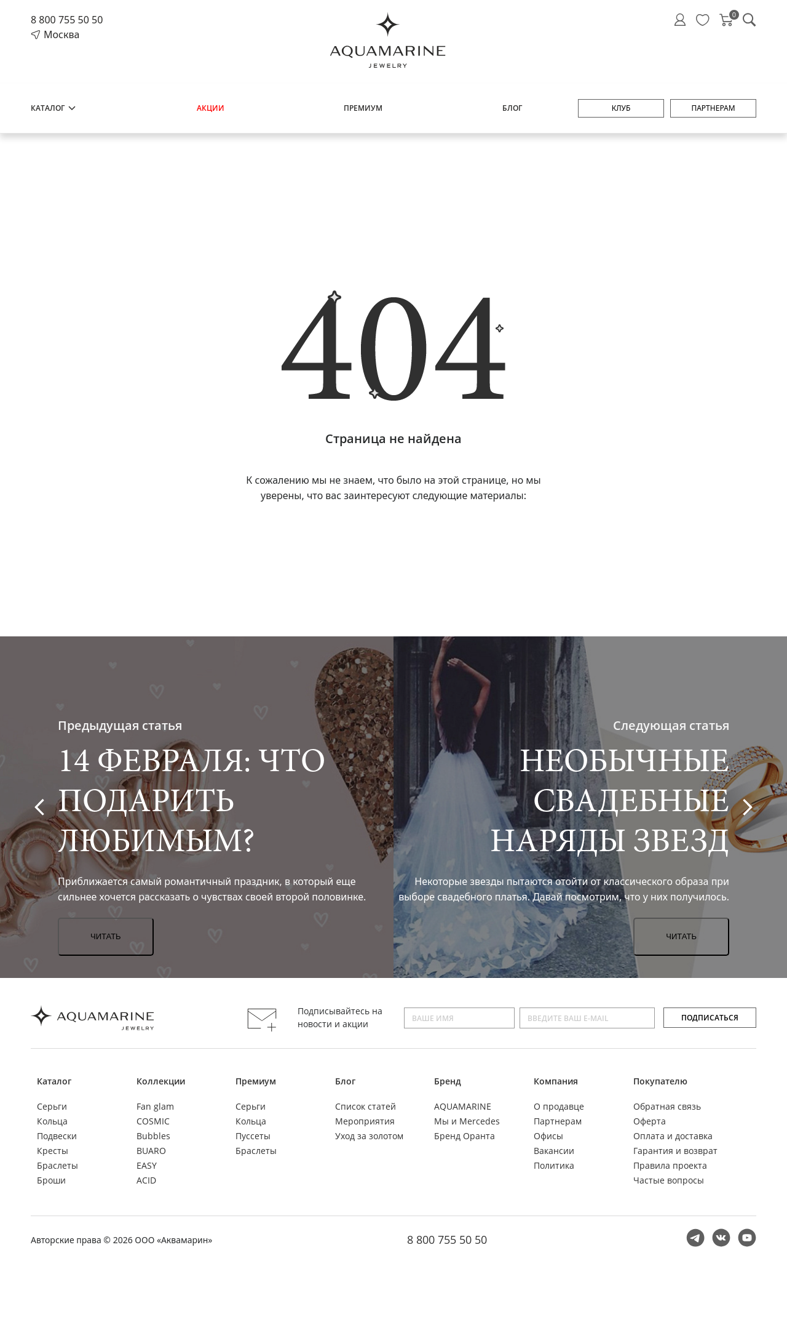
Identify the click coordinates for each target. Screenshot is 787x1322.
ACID (146, 1180)
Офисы (548, 1136)
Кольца (52, 1121)
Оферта (649, 1121)
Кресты (52, 1150)
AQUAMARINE (462, 1106)
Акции (210, 108)
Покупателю (660, 1081)
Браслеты (57, 1165)
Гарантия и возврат (675, 1150)
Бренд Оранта (464, 1136)
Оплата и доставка (673, 1136)
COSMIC (153, 1121)
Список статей (365, 1106)
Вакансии (554, 1150)
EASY (146, 1165)
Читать (105, 936)
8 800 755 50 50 (67, 19)
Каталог (54, 108)
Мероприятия (365, 1121)
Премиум (363, 108)
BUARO (151, 1150)
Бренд (447, 1081)
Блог (512, 108)
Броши (51, 1180)
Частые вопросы (668, 1180)
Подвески (57, 1136)
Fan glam (155, 1106)
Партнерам (713, 108)
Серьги (52, 1106)
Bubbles (153, 1136)
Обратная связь (667, 1106)
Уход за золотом (369, 1136)
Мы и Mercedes (467, 1121)
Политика (554, 1165)
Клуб (621, 108)
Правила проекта (670, 1165)
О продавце (559, 1106)
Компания (556, 1081)
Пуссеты (253, 1136)
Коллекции (160, 1081)
